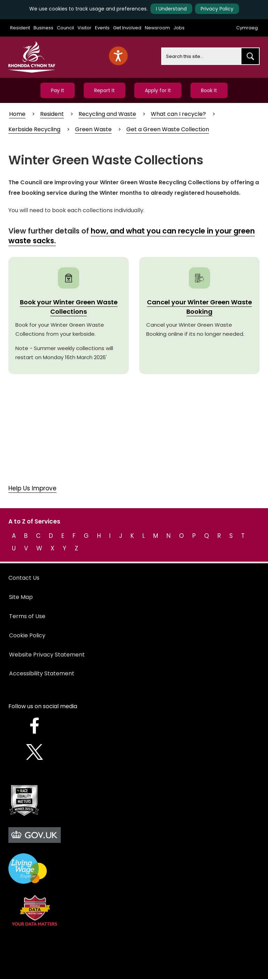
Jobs (179, 27)
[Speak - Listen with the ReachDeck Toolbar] (118, 55)
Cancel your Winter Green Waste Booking (199, 307)
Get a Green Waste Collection (167, 129)
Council (65, 27)
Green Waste (93, 129)
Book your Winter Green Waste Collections (69, 307)
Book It (209, 90)
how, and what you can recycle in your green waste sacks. (131, 236)
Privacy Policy (217, 8)
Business (43, 27)
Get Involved (127, 27)
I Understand (171, 8)
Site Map (21, 597)
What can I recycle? (178, 114)
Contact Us (23, 578)
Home (17, 114)
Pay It (57, 90)
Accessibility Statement (41, 673)
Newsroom (157, 27)
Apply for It (158, 90)
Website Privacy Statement (47, 655)
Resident (20, 27)
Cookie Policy (27, 635)
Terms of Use (27, 616)
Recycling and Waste (107, 114)
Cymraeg (247, 27)
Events (102, 27)
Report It (104, 90)
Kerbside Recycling (34, 129)
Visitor (84, 27)
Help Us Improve (32, 488)
